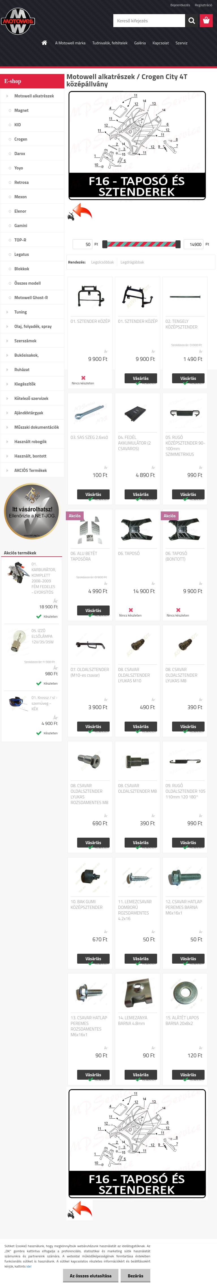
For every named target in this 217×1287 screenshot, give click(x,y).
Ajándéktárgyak (28, 413)
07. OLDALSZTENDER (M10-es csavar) (90, 672)
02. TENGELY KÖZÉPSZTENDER (182, 324)
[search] (191, 20)
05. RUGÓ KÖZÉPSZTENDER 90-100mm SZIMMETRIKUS (185, 446)
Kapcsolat (161, 43)
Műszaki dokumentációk (36, 427)
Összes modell (27, 283)
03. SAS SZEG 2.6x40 (89, 437)
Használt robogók (30, 441)
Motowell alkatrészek (34, 96)
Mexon (20, 196)
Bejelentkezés (180, 5)
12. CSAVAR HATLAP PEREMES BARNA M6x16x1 (184, 907)
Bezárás (135, 1275)
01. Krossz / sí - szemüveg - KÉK (44, 703)
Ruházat (22, 369)
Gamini (20, 225)
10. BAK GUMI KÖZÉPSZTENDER (87, 904)
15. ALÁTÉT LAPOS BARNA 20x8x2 (182, 1020)
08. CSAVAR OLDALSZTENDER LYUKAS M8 (181, 675)
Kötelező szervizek (31, 398)
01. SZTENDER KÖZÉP (90, 321)
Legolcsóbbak (102, 262)
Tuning (20, 312)
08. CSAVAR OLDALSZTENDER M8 (137, 788)
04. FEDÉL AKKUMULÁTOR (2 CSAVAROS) (134, 443)
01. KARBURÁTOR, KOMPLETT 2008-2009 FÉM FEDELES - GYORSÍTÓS (43, 578)
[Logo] (39, 21)
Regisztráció (203, 5)
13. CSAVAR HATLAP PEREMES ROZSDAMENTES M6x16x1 (89, 1026)
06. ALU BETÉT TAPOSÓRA (84, 556)
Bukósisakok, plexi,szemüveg (28, 357)
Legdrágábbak (132, 262)
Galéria (140, 43)
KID (17, 124)
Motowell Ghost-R (31, 297)
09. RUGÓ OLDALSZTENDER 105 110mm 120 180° (185, 791)
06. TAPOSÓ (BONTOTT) (176, 556)
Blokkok (21, 268)
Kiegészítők (25, 384)
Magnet (21, 110)
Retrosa (21, 182)
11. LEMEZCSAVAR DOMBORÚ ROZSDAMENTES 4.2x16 (135, 910)
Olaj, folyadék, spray (33, 326)
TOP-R (20, 240)
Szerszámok (25, 340)
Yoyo (18, 168)
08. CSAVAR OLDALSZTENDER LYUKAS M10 (134, 675)
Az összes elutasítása (90, 1275)
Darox (19, 153)
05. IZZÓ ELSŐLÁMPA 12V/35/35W (42, 636)
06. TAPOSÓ (129, 553)
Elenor (20, 211)
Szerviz (182, 43)
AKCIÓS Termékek (30, 470)
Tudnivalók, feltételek (110, 43)
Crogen (20, 139)
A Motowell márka (70, 43)
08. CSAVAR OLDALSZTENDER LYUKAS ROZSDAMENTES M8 (89, 794)
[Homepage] (45, 42)
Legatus (21, 254)
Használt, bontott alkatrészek (30, 458)
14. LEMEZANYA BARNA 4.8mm (132, 1020)
